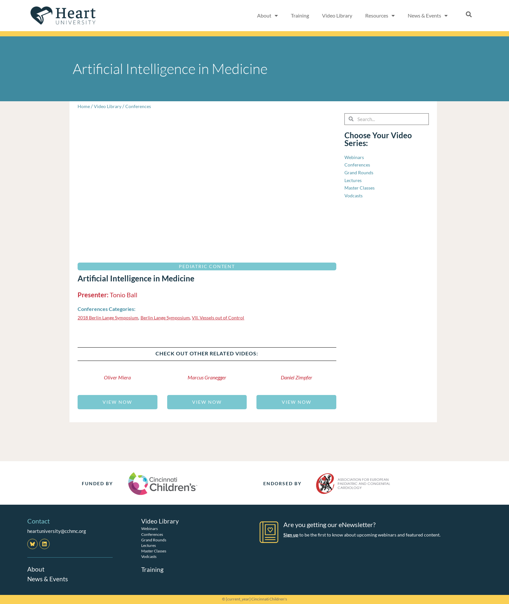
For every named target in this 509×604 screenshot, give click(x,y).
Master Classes (153, 551)
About (36, 569)
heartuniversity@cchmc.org (56, 531)
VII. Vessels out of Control (226, 317)
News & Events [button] (428, 15)
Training (300, 15)
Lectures (148, 545)
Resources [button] (380, 15)
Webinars (149, 528)
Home (84, 106)
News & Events (48, 579)
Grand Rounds (153, 539)
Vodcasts (148, 556)
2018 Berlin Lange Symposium (110, 317)
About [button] (267, 15)
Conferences (140, 106)
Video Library (337, 15)
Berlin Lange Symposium (171, 317)
